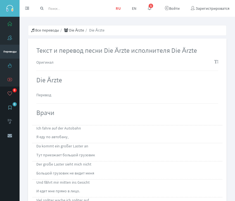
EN (134, 8)
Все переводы (45, 30)
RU (118, 8)
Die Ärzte (74, 30)
